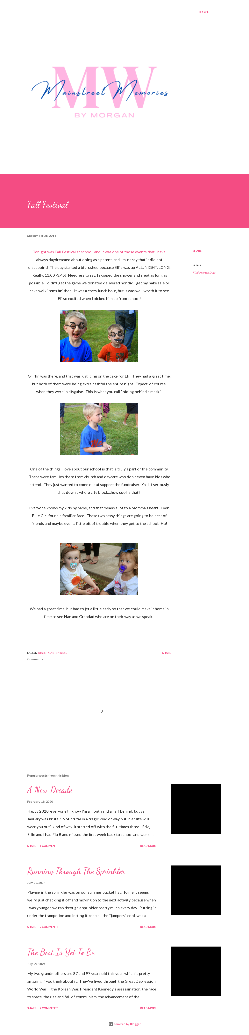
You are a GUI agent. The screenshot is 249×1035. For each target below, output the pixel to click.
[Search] (203, 12)
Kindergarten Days (204, 272)
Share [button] (197, 250)
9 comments (49, 926)
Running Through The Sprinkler (76, 871)
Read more (148, 845)
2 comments (49, 1008)
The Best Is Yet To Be (61, 952)
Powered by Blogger (124, 1024)
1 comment (48, 845)
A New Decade (49, 790)
